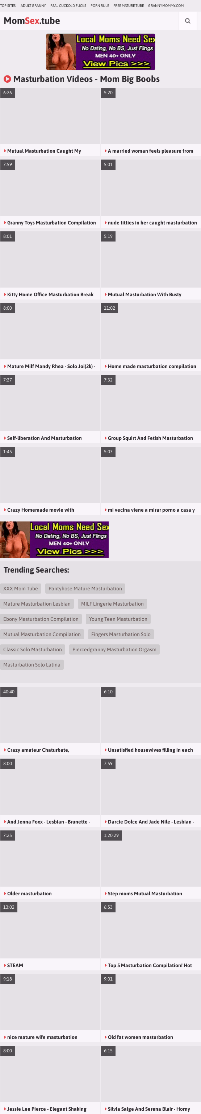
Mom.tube (32, 20)
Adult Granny (33, 6)
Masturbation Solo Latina (31, 665)
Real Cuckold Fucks (68, 6)
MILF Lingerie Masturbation (112, 604)
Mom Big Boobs (130, 79)
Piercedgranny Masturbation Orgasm (114, 649)
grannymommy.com (166, 6)
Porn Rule (100, 6)
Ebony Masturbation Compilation (41, 619)
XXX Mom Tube (20, 588)
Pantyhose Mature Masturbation (85, 588)
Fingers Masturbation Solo (121, 634)
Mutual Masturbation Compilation (42, 634)
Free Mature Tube (128, 6)
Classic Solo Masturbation (32, 649)
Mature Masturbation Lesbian (37, 604)
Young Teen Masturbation (118, 619)
